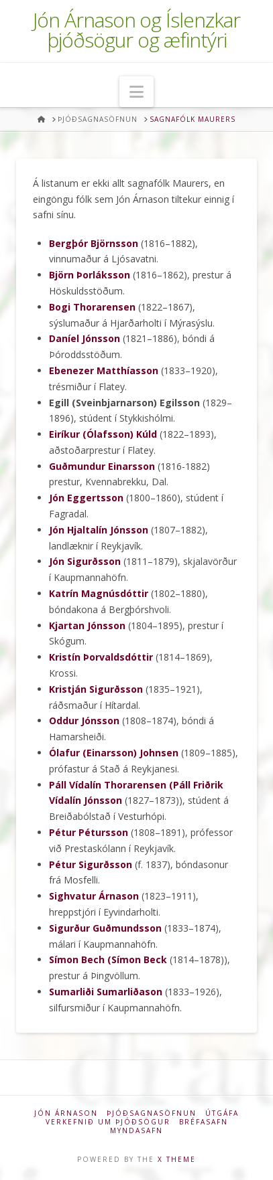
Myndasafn (136, 1130)
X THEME (177, 1159)
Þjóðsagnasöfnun (152, 1113)
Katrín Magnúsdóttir (98, 593)
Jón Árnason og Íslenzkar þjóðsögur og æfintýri (136, 30)
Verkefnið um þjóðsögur (108, 1122)
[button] (136, 91)
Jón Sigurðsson (85, 561)
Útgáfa (222, 1113)
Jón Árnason (66, 1113)
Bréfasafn (203, 1122)
